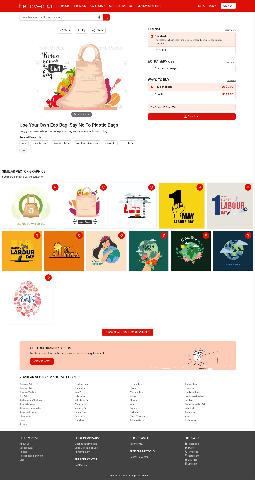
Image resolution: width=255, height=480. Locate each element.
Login (212, 6)
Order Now (42, 361)
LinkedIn (191, 463)
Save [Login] (65, 30)
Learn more (160, 43)
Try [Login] (81, 30)
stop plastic (127, 143)
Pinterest (191, 451)
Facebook (192, 443)
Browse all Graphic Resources (127, 332)
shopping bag (40, 143)
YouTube (191, 459)
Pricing (200, 6)
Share (97, 30)
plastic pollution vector (87, 143)
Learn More (230, 30)
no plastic (110, 143)
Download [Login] (191, 116)
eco (24, 143)
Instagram (192, 455)
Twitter (190, 447)
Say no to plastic (61, 143)
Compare (231, 80)
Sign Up (228, 5)
